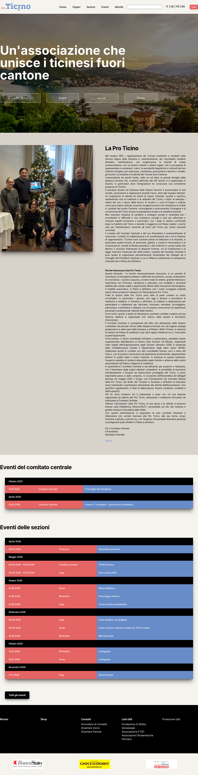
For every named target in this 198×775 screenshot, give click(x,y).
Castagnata (104, 651)
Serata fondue (106, 675)
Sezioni (91, 7)
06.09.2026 (15, 619)
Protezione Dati (171, 719)
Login (193, 7)
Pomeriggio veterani (109, 596)
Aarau (62, 588)
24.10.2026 (14, 651)
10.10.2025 (14, 489)
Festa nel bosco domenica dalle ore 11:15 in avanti (124, 628)
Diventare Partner (91, 731)
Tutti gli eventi (17, 695)
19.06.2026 (14, 596)
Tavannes (64, 549)
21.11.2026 (14, 675)
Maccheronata (106, 636)
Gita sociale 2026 (108, 572)
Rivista (141, 98)
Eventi (105, 7)
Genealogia (128, 727)
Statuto (108, 440)
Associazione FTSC (133, 731)
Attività (119, 7)
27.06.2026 (14, 604)
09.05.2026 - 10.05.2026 (21, 564)
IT (167, 6)
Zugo (62, 572)
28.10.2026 (14, 659)
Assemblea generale (109, 549)
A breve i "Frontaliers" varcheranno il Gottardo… (110, 504)
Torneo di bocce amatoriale (113, 604)
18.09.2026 (14, 636)
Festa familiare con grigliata (113, 619)
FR (177, 6)
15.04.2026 (14, 504)
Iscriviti (101, 98)
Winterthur (64, 596)
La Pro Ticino (20, 98)
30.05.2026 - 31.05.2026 (21, 572)
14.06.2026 (14, 588)
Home (62, 7)
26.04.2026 (15, 549)
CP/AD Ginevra (106, 564)
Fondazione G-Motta (134, 724)
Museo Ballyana (107, 588)
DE (172, 6)
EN (183, 6)
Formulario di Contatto (94, 724)
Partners (127, 739)
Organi (76, 7)
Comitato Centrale (48, 489)
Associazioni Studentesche (137, 735)
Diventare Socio (90, 727)
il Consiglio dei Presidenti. (98, 489)
